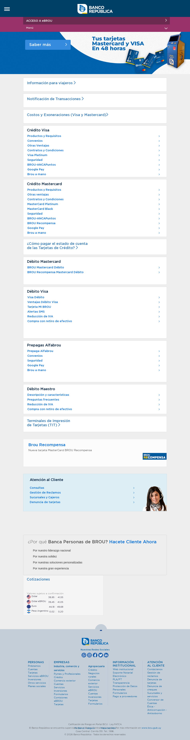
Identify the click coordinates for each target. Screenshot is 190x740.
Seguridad (94, 160)
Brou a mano (94, 174)
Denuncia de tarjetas (82, 502)
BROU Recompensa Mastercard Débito (94, 272)
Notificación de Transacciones (56, 99)
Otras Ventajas (94, 145)
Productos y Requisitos (94, 136)
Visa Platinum (94, 155)
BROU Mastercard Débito (94, 267)
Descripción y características (94, 395)
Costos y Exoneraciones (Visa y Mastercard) (68, 115)
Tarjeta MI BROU (94, 307)
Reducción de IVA (94, 316)
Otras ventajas (94, 194)
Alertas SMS (94, 311)
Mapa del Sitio (108, 728)
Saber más (48, 45)
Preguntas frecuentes (94, 399)
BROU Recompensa (94, 223)
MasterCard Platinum (94, 204)
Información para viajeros (52, 83)
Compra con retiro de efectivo (94, 321)
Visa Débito (94, 297)
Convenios (94, 141)
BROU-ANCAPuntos (94, 164)
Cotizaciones (38, 579)
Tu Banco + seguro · (87, 728)
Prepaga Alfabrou (94, 351)
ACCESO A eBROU (96, 20)
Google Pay (94, 169)
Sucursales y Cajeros (82, 497)
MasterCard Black (94, 209)
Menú (96, 28)
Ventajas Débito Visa (94, 302)
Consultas (82, 488)
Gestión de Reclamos (82, 492)
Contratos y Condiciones (94, 150)
